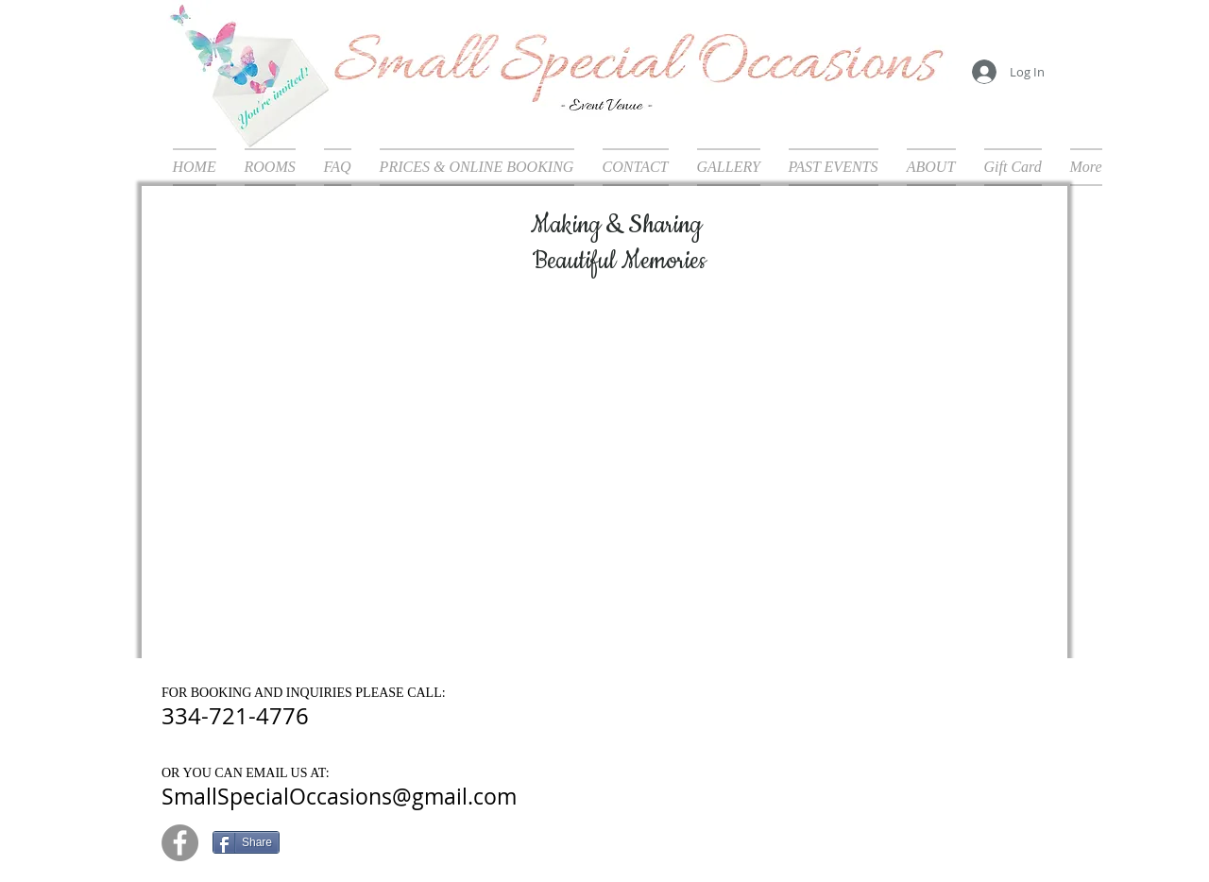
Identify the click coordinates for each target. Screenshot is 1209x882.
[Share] (246, 842)
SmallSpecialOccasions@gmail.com (339, 796)
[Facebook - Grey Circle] (180, 842)
